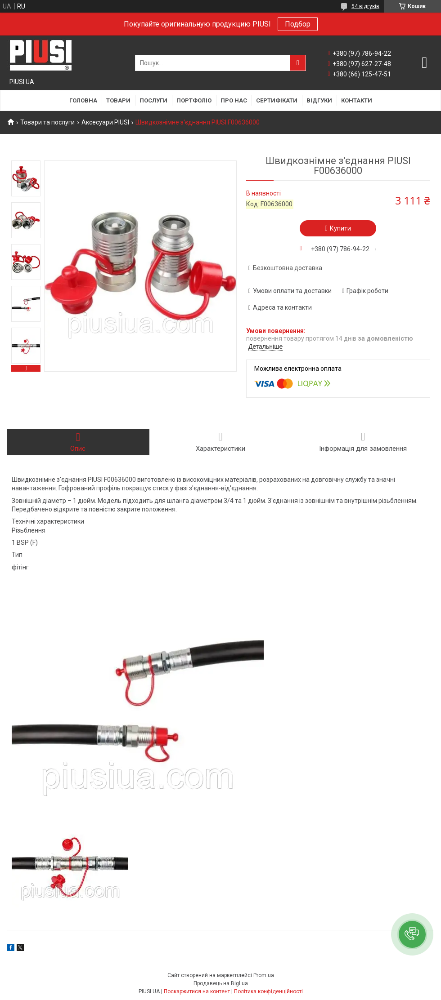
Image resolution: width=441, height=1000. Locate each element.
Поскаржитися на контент (197, 991)
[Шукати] (298, 63)
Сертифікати (276, 100)
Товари (118, 100)
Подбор (297, 24)
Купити (340, 228)
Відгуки (319, 100)
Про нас (233, 100)
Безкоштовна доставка (287, 267)
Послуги (153, 100)
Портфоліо (194, 100)
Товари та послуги (47, 122)
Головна (83, 100)
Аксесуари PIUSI (105, 122)
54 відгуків (365, 6)
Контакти (356, 100)
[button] (412, 934)
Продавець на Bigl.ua (221, 983)
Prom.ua (263, 975)
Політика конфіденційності (268, 991)
